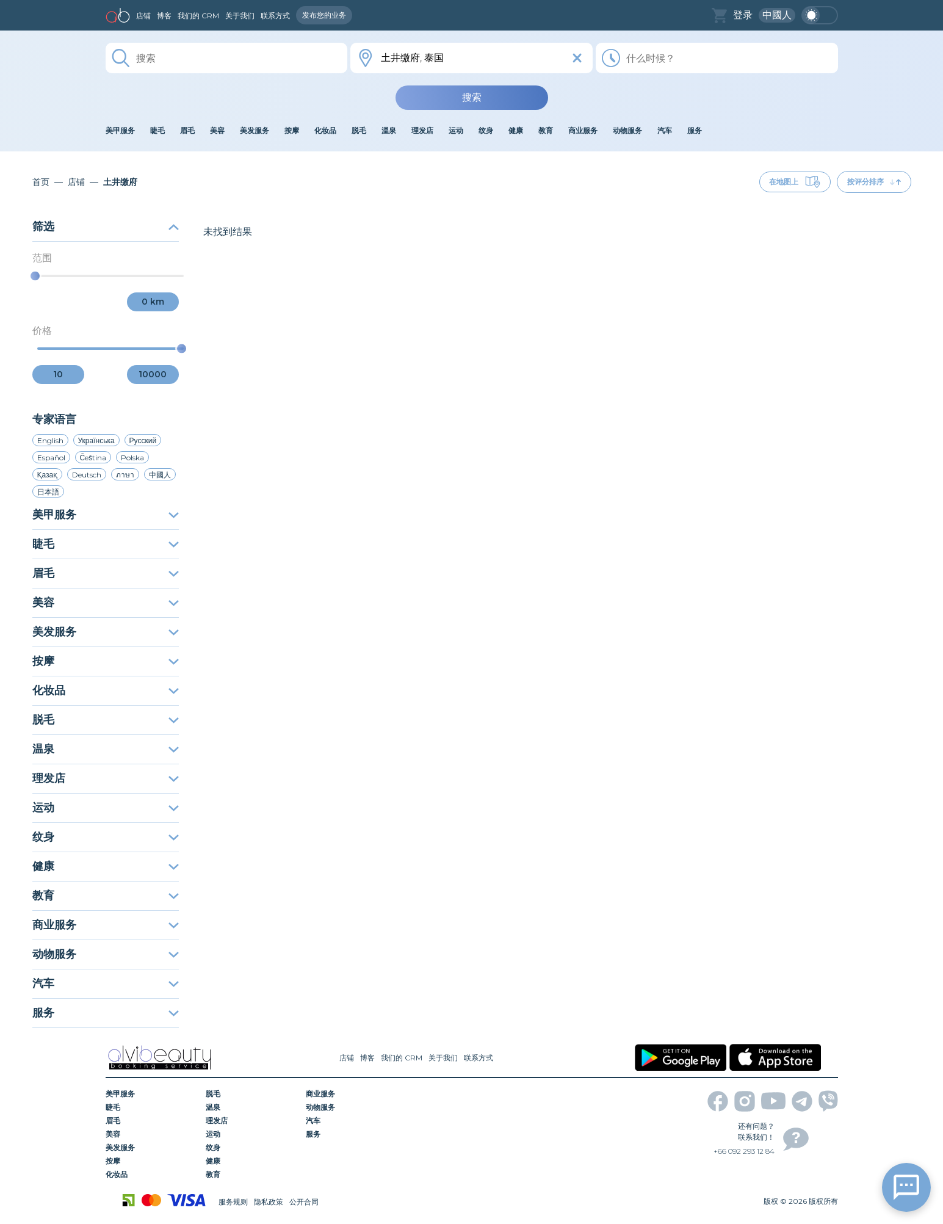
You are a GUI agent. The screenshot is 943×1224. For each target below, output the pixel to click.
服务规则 (233, 1201)
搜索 (472, 97)
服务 (105, 1012)
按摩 (105, 661)
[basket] (719, 15)
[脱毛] (251, 1094)
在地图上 (795, 182)
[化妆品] (151, 1174)
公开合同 (304, 1201)
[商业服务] (351, 1094)
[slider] (35, 276)
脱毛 (105, 719)
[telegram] (802, 1101)
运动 (105, 807)
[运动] (251, 1134)
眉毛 (105, 573)
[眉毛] (151, 1120)
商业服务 (105, 925)
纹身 (105, 837)
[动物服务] (351, 1107)
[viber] (828, 1101)
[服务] (351, 1134)
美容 (105, 602)
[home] (118, 15)
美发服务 (105, 632)
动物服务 (105, 954)
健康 (105, 866)
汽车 (105, 983)
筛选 (105, 226)
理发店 (105, 778)
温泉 (105, 749)
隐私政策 (268, 1201)
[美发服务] (151, 1147)
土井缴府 (120, 181)
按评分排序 (874, 181)
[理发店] (251, 1120)
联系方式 (275, 15)
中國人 (777, 15)
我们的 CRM (198, 15)
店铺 (143, 15)
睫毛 (105, 544)
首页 (40, 181)
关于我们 (240, 15)
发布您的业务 (324, 15)
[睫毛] (151, 1107)
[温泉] (251, 1107)
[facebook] (717, 1101)
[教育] (251, 1174)
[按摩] (151, 1161)
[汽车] (351, 1120)
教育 (105, 895)
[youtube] (773, 1101)
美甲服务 (105, 514)
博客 (164, 15)
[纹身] (251, 1147)
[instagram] (744, 1101)
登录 (743, 15)
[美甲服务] (151, 1094)
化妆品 (105, 690)
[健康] (251, 1161)
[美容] (151, 1134)
